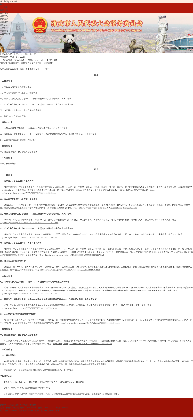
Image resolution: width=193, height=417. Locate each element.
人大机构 (4, 7)
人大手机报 (5, 34)
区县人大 (4, 25)
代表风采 (4, 19)
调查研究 (4, 22)
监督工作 (4, 16)
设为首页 (4, 1)
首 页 (2, 4)
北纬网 (44, 410)
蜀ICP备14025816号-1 (9, 410)
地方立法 (4, 31)
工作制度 (4, 28)
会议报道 (4, 13)
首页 (16, 54)
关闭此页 (52, 60)
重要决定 (4, 10)
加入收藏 (13, 1)
